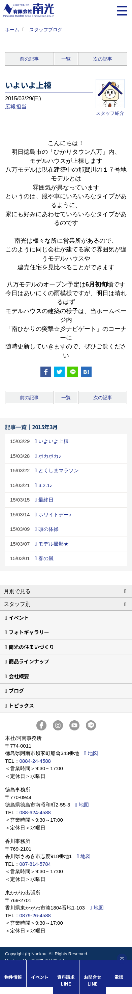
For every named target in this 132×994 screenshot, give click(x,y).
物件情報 (13, 977)
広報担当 (16, 106)
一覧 (66, 59)
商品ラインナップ (29, 661)
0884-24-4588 (35, 761)
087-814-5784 (35, 864)
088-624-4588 (35, 812)
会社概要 (19, 676)
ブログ (16, 690)
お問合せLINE (92, 980)
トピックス (21, 705)
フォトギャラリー (29, 632)
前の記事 (29, 59)
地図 (93, 753)
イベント (19, 617)
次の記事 (102, 59)
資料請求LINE (66, 980)
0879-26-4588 (35, 915)
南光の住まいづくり (31, 646)
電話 (118, 977)
